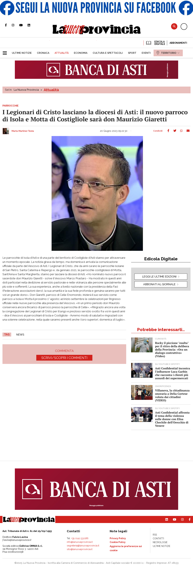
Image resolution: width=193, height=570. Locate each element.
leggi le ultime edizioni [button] (159, 276)
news (20, 334)
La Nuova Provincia (26, 89)
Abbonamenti (178, 43)
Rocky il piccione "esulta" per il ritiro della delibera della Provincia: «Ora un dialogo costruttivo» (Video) (172, 349)
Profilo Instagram (15, 25)
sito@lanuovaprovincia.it (79, 549)
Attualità (51, 90)
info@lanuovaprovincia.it (80, 542)
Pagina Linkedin (31, 25)
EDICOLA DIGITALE (155, 42)
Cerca (174, 26)
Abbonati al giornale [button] (159, 284)
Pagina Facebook (8, 25)
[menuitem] (22, 53)
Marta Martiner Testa (23, 131)
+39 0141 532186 (79, 538)
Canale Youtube (23, 25)
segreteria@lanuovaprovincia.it (83, 545)
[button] (6, 51)
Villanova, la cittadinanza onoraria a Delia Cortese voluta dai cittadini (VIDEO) (172, 395)
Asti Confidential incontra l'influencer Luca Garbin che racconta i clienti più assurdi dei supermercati (172, 373)
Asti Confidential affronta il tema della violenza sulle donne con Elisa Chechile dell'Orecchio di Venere (172, 419)
